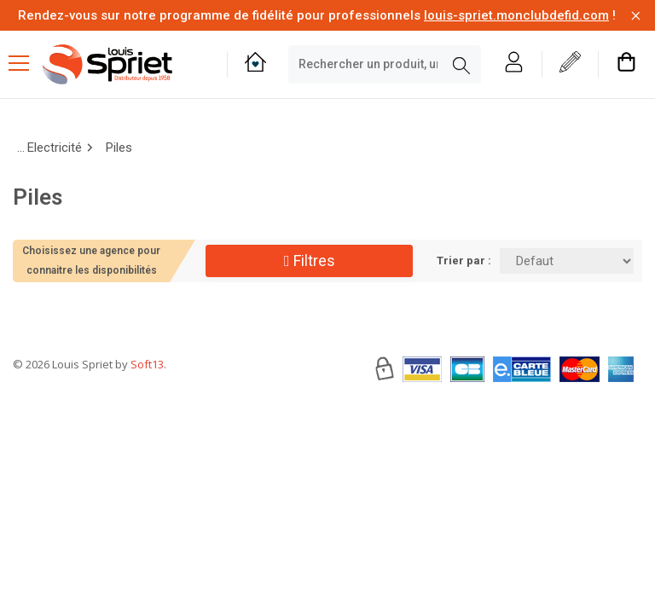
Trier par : (464, 260)
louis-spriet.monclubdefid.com (516, 15)
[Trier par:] (567, 261)
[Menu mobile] (26, 62)
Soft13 (147, 415)
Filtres (309, 260)
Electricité (54, 147)
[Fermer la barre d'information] (635, 15)
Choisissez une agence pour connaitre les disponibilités (91, 260)
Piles (119, 147)
